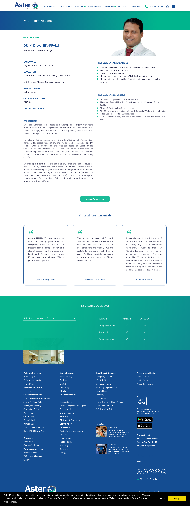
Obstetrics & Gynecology (70, 420)
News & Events (143, 376)
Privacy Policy (29, 413)
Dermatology (65, 387)
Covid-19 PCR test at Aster (34, 431)
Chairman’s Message (31, 445)
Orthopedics (65, 427)
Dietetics (63, 391)
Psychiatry (64, 445)
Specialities (108, 6)
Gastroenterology (67, 402)
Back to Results (33, 37)
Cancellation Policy (31, 409)
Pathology (64, 434)
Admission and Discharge (33, 387)
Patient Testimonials (145, 384)
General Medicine (67, 409)
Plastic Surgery (66, 442)
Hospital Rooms (102, 391)
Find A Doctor (29, 384)
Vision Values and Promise (33, 449)
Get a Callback (65, 6)
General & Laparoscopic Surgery (73, 406)
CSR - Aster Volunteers (32, 456)
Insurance (27, 391)
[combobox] (141, 461)
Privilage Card (28, 424)
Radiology (64, 449)
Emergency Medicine (68, 395)
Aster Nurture (50, 6)
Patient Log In (29, 376)
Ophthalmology (66, 424)
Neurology (64, 416)
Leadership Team (30, 452)
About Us (79, 6)
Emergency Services (104, 376)
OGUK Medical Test (104, 409)
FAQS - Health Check (104, 406)
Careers (26, 460)
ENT (61, 398)
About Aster (28, 442)
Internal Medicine (67, 413)
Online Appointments (32, 380)
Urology (63, 453)
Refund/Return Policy (32, 406)
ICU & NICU (101, 380)
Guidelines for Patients (32, 395)
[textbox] (141, 460)
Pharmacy (100, 395)
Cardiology (64, 380)
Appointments (94, 6)
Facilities (122, 6)
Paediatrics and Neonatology (71, 431)
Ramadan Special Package (33, 427)
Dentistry (63, 384)
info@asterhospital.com (146, 446)
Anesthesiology (66, 376)
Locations (135, 6)
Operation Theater (103, 384)
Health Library (142, 380)
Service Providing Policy (33, 402)
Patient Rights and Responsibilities (37, 398)
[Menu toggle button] (173, 6)
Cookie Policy (28, 416)
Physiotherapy (65, 438)
